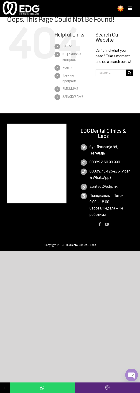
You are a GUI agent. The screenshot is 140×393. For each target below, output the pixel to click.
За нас (67, 46)
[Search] (129, 73)
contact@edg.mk (103, 187)
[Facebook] (100, 224)
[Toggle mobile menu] (130, 8)
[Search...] (111, 73)
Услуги (67, 67)
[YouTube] (107, 224)
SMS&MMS (70, 89)
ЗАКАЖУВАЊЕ (72, 97)
